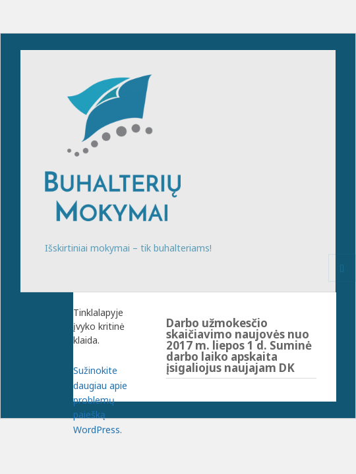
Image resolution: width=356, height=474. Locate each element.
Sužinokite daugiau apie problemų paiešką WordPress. (100, 400)
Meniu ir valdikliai (342, 281)
